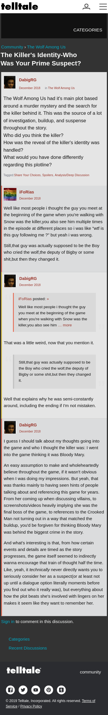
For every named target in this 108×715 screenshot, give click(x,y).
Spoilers (47, 175)
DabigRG (28, 80)
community (90, 671)
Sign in (7, 621)
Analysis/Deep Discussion (72, 175)
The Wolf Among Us (61, 88)
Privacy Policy (31, 706)
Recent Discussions (28, 648)
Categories (87, 29)
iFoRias (26, 192)
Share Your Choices (27, 175)
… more (65, 325)
